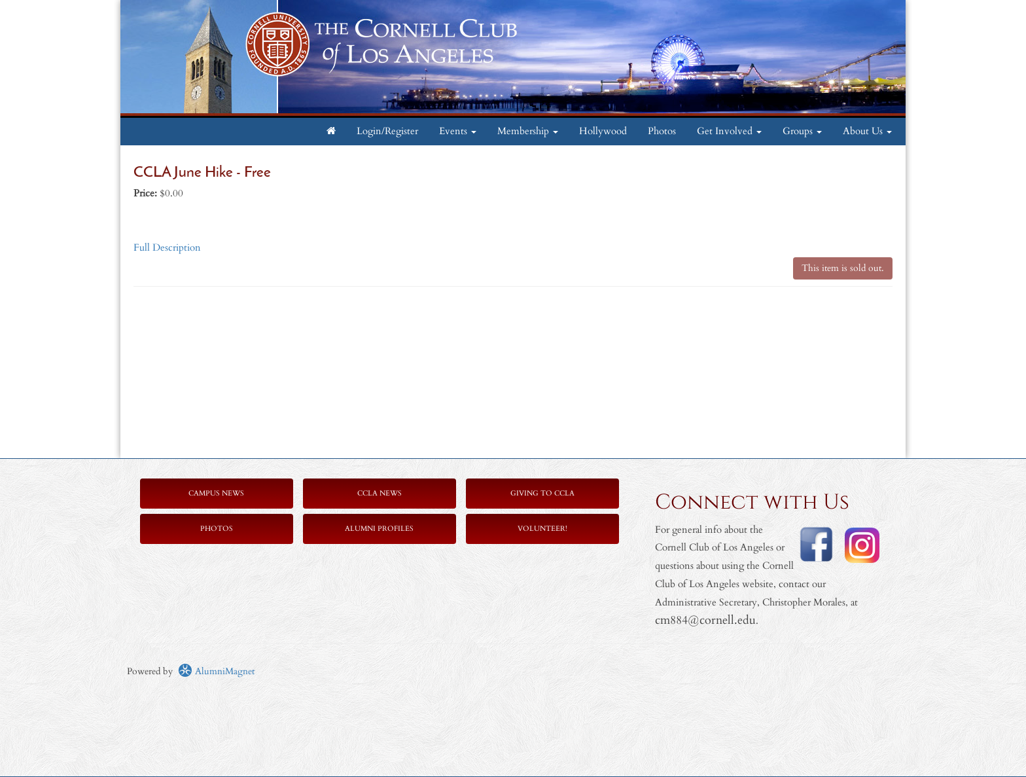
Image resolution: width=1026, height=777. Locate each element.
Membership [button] (527, 131)
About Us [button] (867, 131)
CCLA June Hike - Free (202, 173)
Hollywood (603, 131)
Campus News (216, 493)
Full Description (167, 248)
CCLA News (379, 493)
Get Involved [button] (729, 131)
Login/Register (387, 131)
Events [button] (457, 131)
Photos (662, 131)
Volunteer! (542, 528)
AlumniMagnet (216, 671)
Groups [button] (802, 131)
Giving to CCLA (542, 493)
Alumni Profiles (379, 528)
